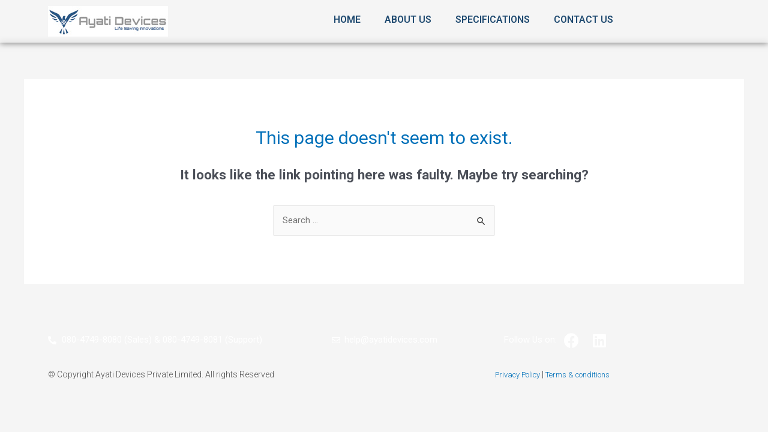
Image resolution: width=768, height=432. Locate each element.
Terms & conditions (581, 375)
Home (347, 19)
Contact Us (583, 19)
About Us (408, 19)
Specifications (492, 19)
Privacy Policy (512, 375)
